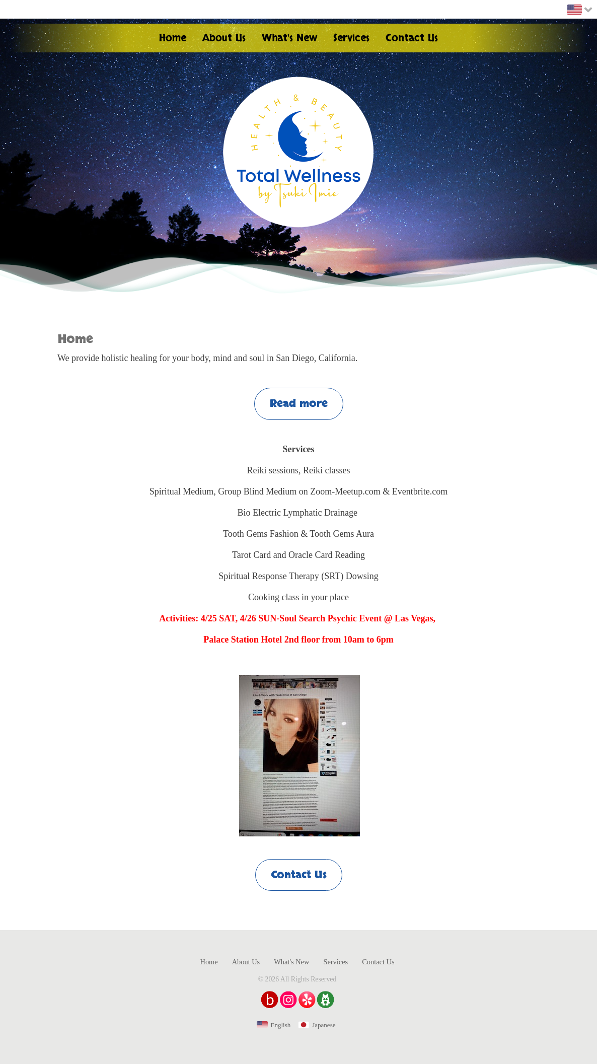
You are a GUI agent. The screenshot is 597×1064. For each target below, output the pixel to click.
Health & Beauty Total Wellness (298, 152)
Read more (299, 403)
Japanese (323, 1025)
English (281, 1025)
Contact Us (299, 875)
